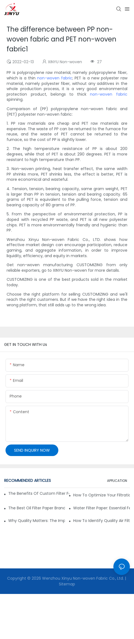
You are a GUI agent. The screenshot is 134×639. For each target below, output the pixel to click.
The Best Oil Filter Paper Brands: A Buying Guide (36, 508)
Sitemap (67, 584)
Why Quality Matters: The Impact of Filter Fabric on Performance (36, 520)
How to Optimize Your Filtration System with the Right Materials (101, 495)
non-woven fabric (54, 78)
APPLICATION (117, 480)
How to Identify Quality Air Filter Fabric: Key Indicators (101, 520)
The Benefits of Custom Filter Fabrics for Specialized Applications (38, 493)
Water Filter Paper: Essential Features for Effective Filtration (101, 508)
